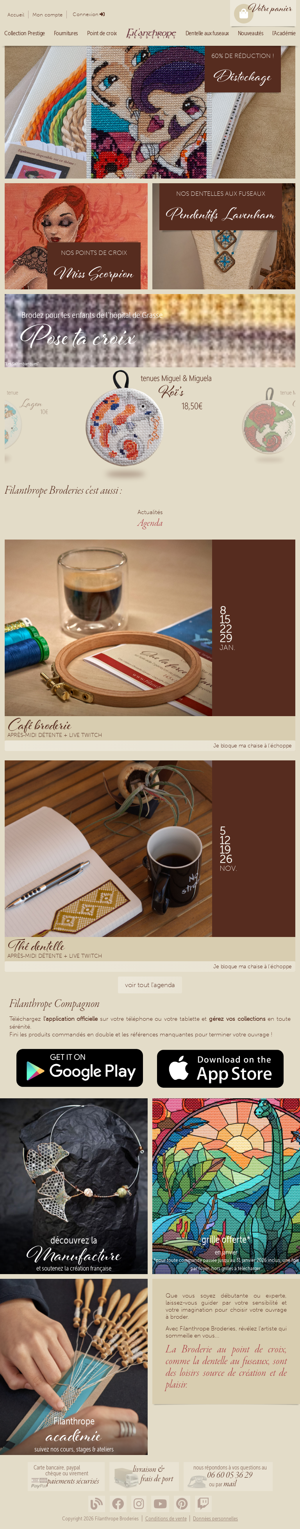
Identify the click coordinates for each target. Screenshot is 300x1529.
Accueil (15, 15)
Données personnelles (215, 1519)
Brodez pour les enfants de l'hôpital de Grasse (92, 315)
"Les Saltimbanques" (22, 364)
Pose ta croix (78, 340)
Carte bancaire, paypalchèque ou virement (66, 1475)
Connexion (85, 14)
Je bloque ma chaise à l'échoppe (252, 745)
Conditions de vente (166, 1519)
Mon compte (47, 15)
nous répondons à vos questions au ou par (230, 1477)
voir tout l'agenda (150, 985)
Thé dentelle (36, 945)
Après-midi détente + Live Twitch (54, 735)
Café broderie (39, 724)
